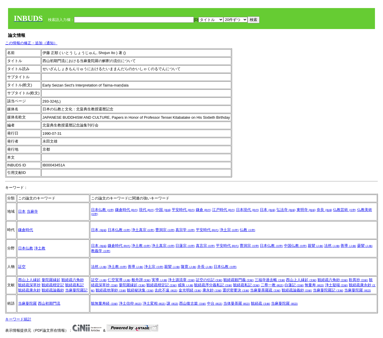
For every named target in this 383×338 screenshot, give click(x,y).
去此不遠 (165, 290)
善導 (348, 245)
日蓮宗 (185, 245)
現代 (146, 210)
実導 (159, 280)
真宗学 (185, 230)
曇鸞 (365, 245)
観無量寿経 (104, 303)
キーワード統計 (18, 319)
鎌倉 (203, 210)
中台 (215, 303)
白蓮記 (294, 285)
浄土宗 (229, 230)
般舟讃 (141, 280)
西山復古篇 (192, 303)
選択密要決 (236, 290)
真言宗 (205, 245)
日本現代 (247, 210)
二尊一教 (272, 285)
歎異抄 (358, 280)
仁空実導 (119, 280)
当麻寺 (32, 211)
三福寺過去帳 (270, 280)
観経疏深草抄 (29, 285)
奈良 (324, 210)
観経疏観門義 (238, 280)
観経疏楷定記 (53, 285)
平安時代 (183, 210)
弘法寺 (286, 210)
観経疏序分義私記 (213, 285)
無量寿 (314, 285)
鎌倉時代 (126, 210)
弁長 (205, 266)
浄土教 (39, 248)
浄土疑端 (336, 285)
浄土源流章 (181, 280)
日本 (22, 211)
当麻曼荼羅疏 (265, 290)
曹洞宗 (165, 230)
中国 (163, 210)
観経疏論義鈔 (53, 290)
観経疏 (260, 303)
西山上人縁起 (29, 280)
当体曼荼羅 (236, 303)
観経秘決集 (140, 290)
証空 (22, 266)
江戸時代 (223, 210)
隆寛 (188, 266)
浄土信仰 (130, 303)
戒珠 (185, 285)
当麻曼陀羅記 (76, 290)
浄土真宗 (142, 230)
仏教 (247, 230)
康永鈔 (212, 290)
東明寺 (306, 210)
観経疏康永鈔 (29, 290)
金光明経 (190, 290)
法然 (332, 245)
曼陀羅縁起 (51, 280)
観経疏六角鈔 (72, 280)
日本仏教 (102, 210)
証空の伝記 (209, 280)
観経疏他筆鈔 (111, 290)
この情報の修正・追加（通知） (31, 43)
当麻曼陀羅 (357, 290)
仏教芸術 (344, 210)
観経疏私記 (74, 285)
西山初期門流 (49, 303)
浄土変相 (154, 303)
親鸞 (315, 245)
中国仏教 (295, 245)
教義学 (100, 251)
